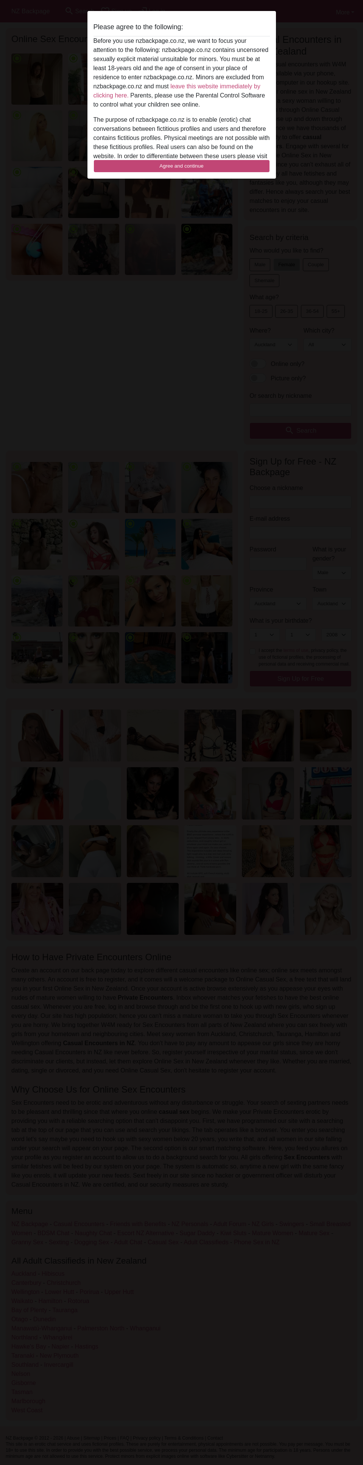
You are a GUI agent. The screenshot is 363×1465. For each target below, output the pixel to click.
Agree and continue (181, 166)
